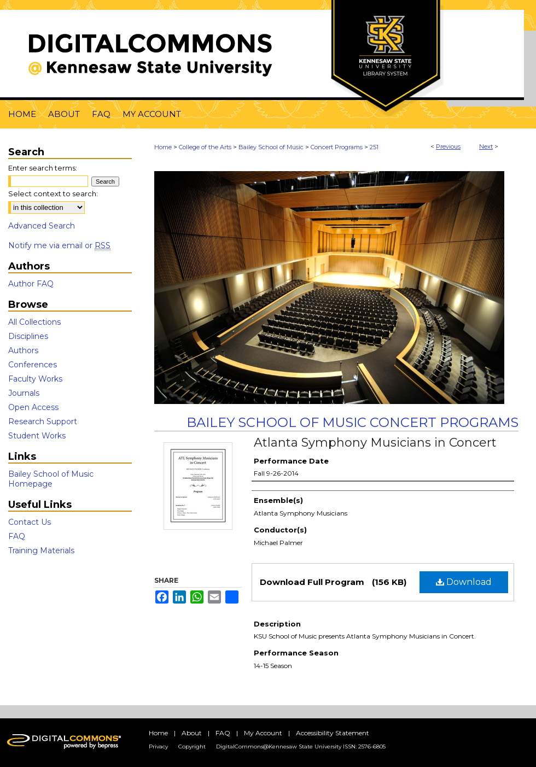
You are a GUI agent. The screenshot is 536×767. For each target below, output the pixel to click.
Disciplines (28, 336)
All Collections (34, 322)
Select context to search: (53, 193)
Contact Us (29, 522)
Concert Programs (337, 147)
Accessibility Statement (332, 733)
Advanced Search (41, 226)
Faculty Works (35, 379)
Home (163, 147)
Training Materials (41, 550)
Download (464, 582)
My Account (263, 733)
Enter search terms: (42, 167)
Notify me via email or (59, 245)
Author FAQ (31, 284)
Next (486, 146)
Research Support (42, 421)
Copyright (192, 746)
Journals (23, 393)
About (192, 733)
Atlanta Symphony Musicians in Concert (375, 442)
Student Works (37, 436)
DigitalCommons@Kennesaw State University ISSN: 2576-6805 (301, 746)
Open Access (33, 407)
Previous (448, 146)
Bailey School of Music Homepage (51, 479)
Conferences (32, 365)
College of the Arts (205, 147)
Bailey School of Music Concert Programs (352, 422)
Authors (23, 350)
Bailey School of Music (271, 147)
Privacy (158, 746)
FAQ (16, 536)
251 (374, 147)
